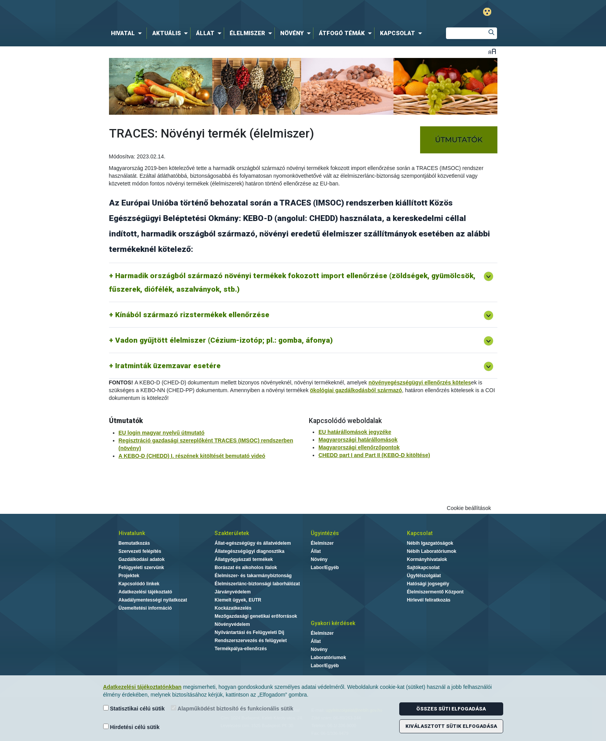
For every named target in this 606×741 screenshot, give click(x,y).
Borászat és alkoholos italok (245, 567)
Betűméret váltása (492, 51)
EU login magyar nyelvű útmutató (161, 433)
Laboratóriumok (328, 657)
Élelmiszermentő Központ (435, 592)
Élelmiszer (322, 543)
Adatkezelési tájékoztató (145, 592)
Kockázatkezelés (232, 608)
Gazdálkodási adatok (142, 559)
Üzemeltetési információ (145, 608)
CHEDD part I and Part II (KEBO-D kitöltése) (374, 455)
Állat (316, 551)
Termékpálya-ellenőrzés (240, 648)
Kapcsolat (419, 533)
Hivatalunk (132, 533)
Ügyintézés (325, 533)
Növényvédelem (232, 624)
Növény (319, 559)
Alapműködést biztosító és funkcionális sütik (232, 708)
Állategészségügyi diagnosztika (249, 551)
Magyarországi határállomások (358, 440)
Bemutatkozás (134, 543)
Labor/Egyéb (325, 567)
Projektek (129, 575)
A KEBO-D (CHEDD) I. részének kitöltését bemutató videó (192, 456)
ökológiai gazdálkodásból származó (356, 390)
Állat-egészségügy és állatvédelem (252, 543)
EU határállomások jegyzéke (354, 432)
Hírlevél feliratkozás (429, 600)
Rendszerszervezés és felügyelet (250, 640)
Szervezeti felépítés (140, 551)
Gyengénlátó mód (487, 12)
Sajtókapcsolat (423, 567)
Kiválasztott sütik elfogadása (451, 726)
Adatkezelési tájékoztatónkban (142, 687)
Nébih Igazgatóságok (430, 543)
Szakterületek (231, 533)
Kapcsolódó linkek (139, 583)
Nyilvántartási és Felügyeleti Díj (249, 632)
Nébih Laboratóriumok (431, 551)
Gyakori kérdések (333, 623)
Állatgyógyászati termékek (243, 559)
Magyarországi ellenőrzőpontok (359, 447)
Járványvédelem (232, 592)
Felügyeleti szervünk (141, 567)
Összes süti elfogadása (451, 709)
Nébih (220, 12)
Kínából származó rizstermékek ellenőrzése (192, 314)
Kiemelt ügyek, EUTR (237, 600)
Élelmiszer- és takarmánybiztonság (252, 575)
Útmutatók (126, 421)
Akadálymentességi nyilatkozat (153, 600)
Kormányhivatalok (427, 559)
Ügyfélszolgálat (424, 575)
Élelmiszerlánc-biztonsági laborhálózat (257, 583)
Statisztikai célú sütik (134, 708)
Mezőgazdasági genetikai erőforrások (255, 616)
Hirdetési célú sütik (131, 727)
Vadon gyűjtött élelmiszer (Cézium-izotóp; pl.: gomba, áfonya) (224, 340)
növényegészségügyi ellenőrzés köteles (420, 382)
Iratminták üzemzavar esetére (168, 365)
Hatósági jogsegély (428, 583)
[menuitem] (128, 33)
